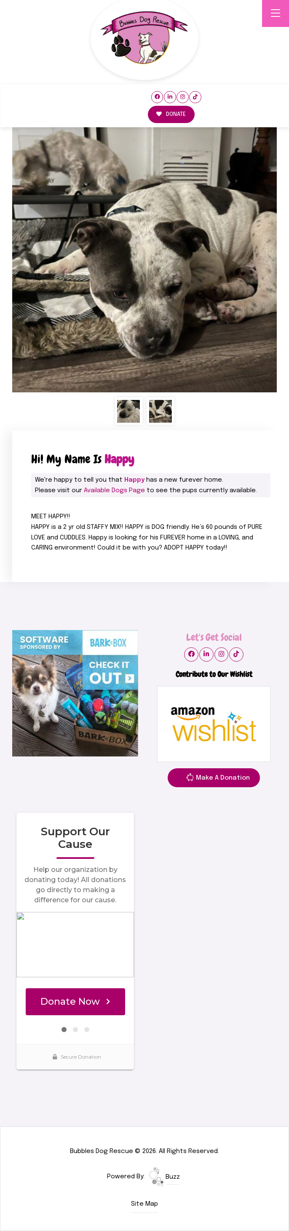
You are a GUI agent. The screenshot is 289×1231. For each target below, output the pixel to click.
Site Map (144, 1204)
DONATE (171, 114)
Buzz (164, 1177)
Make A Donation (218, 779)
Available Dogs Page (114, 490)
